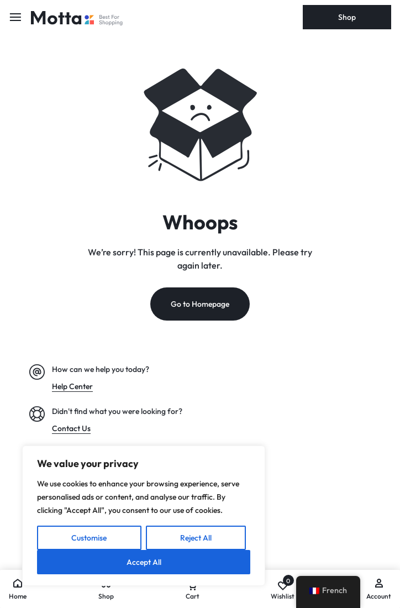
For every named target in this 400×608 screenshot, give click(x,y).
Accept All (144, 562)
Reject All (196, 538)
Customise (89, 538)
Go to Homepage (200, 304)
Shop (347, 17)
